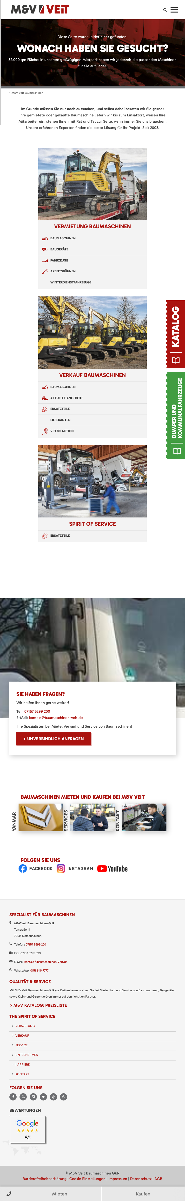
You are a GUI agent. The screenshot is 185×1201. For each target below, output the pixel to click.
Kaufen (143, 1194)
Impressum (117, 1178)
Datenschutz (141, 1178)
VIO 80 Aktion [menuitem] (62, 431)
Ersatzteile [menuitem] (60, 409)
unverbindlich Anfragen (55, 738)
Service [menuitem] (21, 1045)
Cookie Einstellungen (87, 1178)
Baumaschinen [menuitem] (63, 238)
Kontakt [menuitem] (22, 1074)
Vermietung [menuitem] (25, 1026)
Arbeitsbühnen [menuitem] (63, 271)
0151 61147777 (39, 970)
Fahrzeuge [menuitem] (59, 260)
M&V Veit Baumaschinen (27, 92)
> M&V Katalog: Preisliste (38, 1005)
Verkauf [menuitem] (22, 1035)
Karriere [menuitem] (22, 1064)
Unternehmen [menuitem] (26, 1055)
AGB (158, 1178)
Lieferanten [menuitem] (60, 420)
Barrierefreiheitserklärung (44, 1178)
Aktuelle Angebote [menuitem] (66, 398)
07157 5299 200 (37, 711)
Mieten (59, 1194)
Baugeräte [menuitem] (59, 249)
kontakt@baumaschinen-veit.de (56, 717)
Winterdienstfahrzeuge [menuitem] (70, 282)
